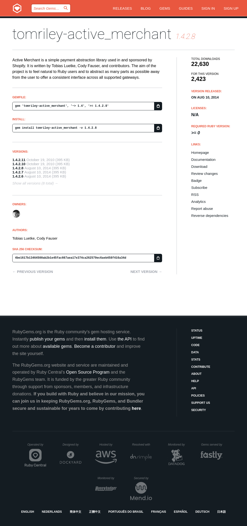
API (193, 388)
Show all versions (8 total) (33, 183)
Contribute (200, 367)
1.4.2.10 (18, 164)
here (136, 408)
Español (181, 511)
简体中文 (75, 511)
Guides (186, 8)
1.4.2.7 (17, 172)
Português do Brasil (125, 511)
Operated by (36, 446)
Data (195, 352)
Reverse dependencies (209, 215)
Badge (196, 180)
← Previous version (32, 272)
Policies (198, 395)
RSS (195, 194)
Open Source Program (88, 372)
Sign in (208, 8)
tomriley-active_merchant (92, 34)
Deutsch (202, 511)
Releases (122, 8)
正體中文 (95, 511)
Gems (164, 8)
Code (195, 345)
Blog (146, 8)
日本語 (221, 511)
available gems (57, 346)
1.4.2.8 (17, 168)
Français (158, 511)
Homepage (200, 152)
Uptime (196, 338)
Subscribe (199, 187)
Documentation (203, 159)
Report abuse (202, 208)
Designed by (71, 444)
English (27, 511)
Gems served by (212, 444)
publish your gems (47, 339)
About (196, 374)
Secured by (143, 478)
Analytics (198, 201)
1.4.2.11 (18, 160)
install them (95, 339)
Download (199, 166)
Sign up (231, 8)
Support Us (200, 403)
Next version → (146, 272)
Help (195, 381)
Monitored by (177, 444)
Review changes (204, 173)
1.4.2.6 (17, 176)
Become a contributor (94, 346)
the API (124, 339)
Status (196, 330)
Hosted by (108, 444)
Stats (195, 359)
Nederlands (52, 511)
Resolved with (142, 444)
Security (198, 410)
